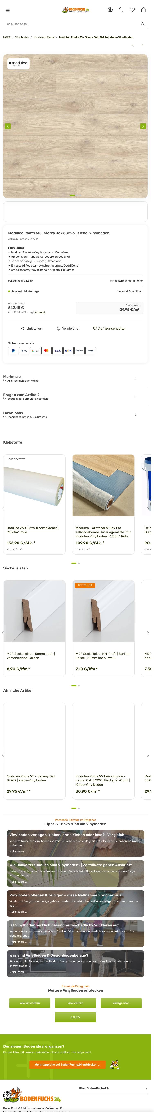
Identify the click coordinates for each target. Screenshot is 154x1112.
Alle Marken (75, 1003)
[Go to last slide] (3, 508)
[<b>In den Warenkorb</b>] (6, 52)
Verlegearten (121, 1003)
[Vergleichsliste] (121, 10)
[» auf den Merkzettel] (111, 328)
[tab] (72, 195)
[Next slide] (143, 126)
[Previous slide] (8, 126)
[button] (7, 10)
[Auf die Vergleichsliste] (68, 328)
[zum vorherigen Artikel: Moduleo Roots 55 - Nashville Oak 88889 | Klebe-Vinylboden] (133, 45)
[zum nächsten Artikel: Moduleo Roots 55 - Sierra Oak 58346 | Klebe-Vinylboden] (143, 45)
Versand (40, 312)
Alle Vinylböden (30, 1003)
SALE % (75, 1017)
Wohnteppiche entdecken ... (67, 1064)
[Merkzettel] (132, 10)
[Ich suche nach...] (70, 24)
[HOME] (75, 10)
